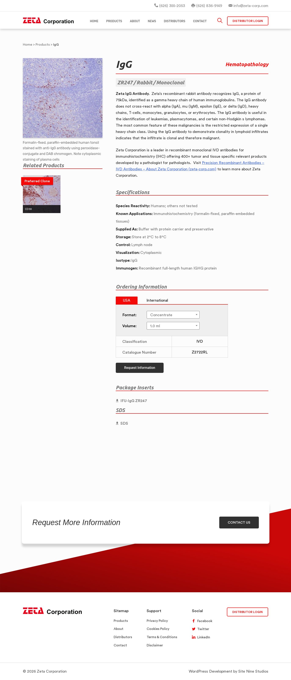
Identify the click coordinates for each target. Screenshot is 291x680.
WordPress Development (210, 671)
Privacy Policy (157, 621)
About (118, 629)
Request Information (139, 368)
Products (121, 621)
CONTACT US (239, 522)
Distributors (123, 637)
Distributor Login (248, 21)
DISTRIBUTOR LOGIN (247, 612)
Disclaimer (155, 645)
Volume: (129, 325)
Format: (129, 314)
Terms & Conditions (162, 637)
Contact (120, 645)
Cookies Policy (158, 629)
